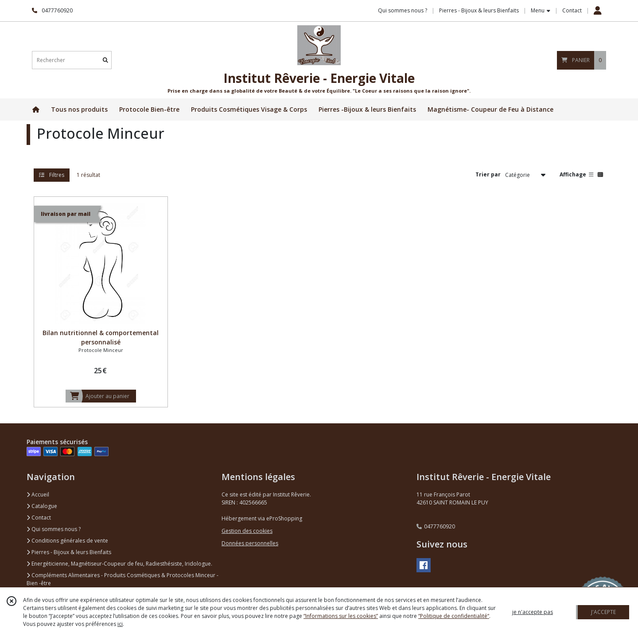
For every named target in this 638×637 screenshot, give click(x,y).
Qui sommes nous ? (54, 529)
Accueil (38, 494)
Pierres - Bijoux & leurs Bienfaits (69, 552)
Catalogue (42, 506)
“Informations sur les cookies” (340, 616)
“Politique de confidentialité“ (453, 616)
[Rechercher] (105, 60)
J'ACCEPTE (603, 612)
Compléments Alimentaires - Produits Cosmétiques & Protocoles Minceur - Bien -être (122, 579)
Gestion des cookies (247, 531)
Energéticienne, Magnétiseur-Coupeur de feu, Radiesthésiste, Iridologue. (119, 563)
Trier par (488, 174)
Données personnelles (250, 543)
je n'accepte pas (532, 612)
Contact (572, 10)
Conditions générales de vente (67, 540)
